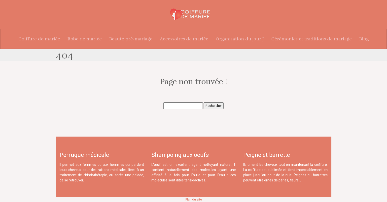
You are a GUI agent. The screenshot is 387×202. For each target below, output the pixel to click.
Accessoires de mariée (184, 39)
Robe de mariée (85, 39)
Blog (364, 39)
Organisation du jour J (240, 39)
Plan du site (193, 199)
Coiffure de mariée (39, 39)
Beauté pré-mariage (130, 39)
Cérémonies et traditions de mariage (311, 39)
